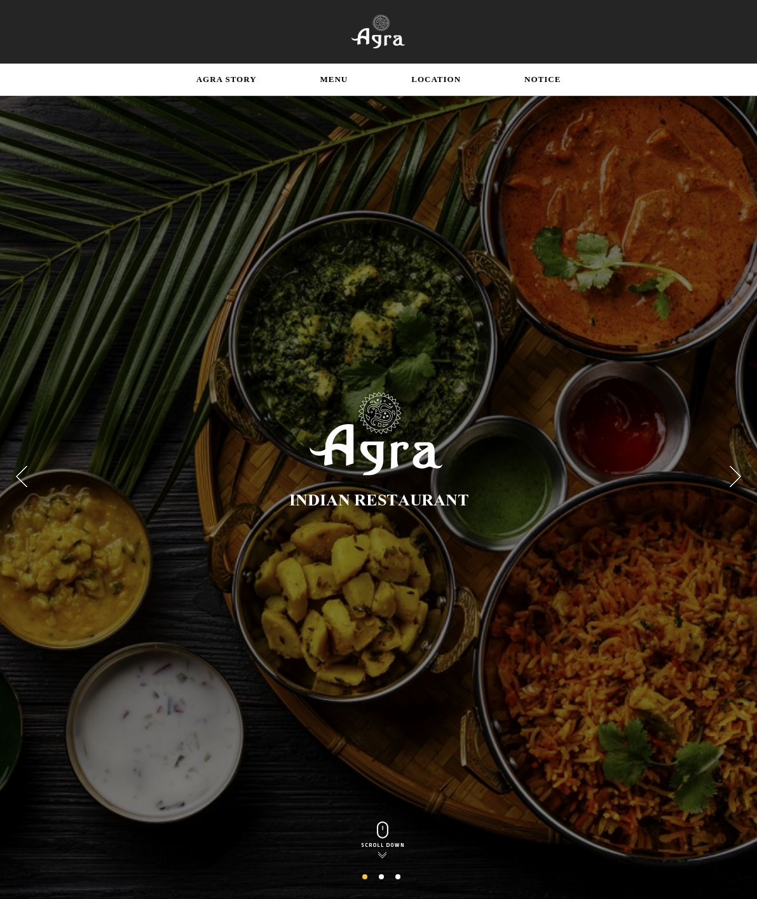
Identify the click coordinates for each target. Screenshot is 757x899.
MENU (334, 79)
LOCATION (436, 79)
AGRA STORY (226, 79)
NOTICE (542, 79)
